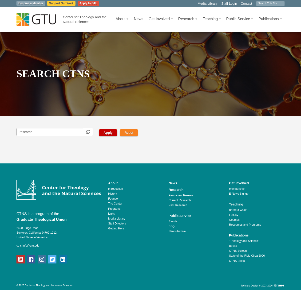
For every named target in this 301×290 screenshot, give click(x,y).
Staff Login (229, 3)
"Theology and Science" (244, 241)
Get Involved (161, 19)
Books (233, 245)
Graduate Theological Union (41, 219)
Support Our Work (61, 3)
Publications (270, 19)
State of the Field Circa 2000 (247, 255)
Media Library (208, 3)
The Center (115, 203)
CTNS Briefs (237, 261)
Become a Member (30, 3)
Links (111, 213)
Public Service (239, 19)
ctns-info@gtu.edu (28, 245)
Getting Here (116, 228)
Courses (234, 219)
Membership (237, 188)
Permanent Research (182, 195)
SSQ (171, 226)
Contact (246, 3)
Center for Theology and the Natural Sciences (85, 19)
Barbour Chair (238, 210)
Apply (108, 133)
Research (187, 19)
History (112, 193)
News (138, 19)
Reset (128, 133)
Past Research (178, 205)
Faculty (233, 215)
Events (173, 221)
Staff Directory (117, 223)
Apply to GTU (88, 3)
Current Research (180, 200)
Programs (114, 208)
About (121, 19)
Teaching (212, 19)
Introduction (115, 188)
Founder (113, 198)
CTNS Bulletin (238, 250)
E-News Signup (239, 193)
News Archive (177, 231)
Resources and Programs (245, 224)
